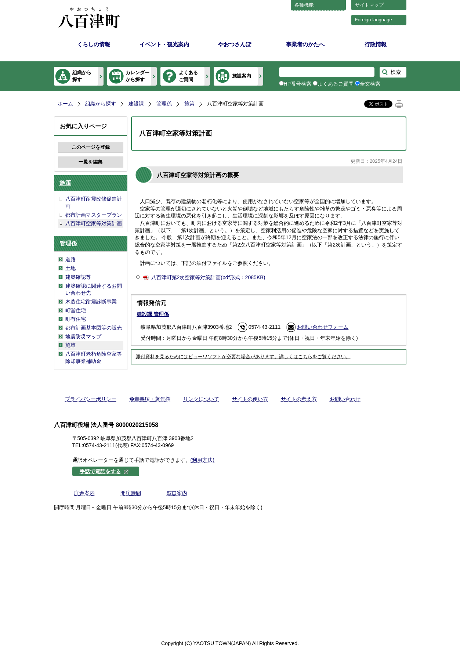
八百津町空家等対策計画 (93, 223)
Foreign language (373, 19)
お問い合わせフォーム (322, 327)
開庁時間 (130, 493)
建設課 (136, 104)
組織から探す (81, 76)
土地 (70, 268)
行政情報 (376, 44)
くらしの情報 (93, 44)
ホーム (65, 104)
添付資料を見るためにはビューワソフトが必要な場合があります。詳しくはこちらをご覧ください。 (243, 356)
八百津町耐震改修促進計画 (93, 202)
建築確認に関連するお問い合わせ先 (93, 289)
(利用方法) (202, 460)
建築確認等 (78, 277)
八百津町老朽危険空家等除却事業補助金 (93, 357)
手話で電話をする (104, 471)
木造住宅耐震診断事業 (91, 302)
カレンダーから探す (137, 76)
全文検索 (370, 84)
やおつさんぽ (234, 44)
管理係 (164, 104)
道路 (70, 259)
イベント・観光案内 (164, 44)
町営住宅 (75, 310)
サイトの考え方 (299, 399)
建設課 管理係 (153, 314)
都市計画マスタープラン (93, 215)
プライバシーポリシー (90, 399)
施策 (189, 104)
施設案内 (241, 76)
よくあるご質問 (188, 76)
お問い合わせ (345, 399)
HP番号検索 (298, 84)
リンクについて (201, 399)
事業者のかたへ (305, 44)
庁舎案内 (84, 493)
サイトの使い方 (250, 399)
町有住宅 (75, 319)
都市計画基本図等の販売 (93, 328)
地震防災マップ (83, 336)
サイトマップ (369, 5)
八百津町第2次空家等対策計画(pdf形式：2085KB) (208, 277)
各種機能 (304, 5)
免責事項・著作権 (149, 399)
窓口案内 (177, 493)
